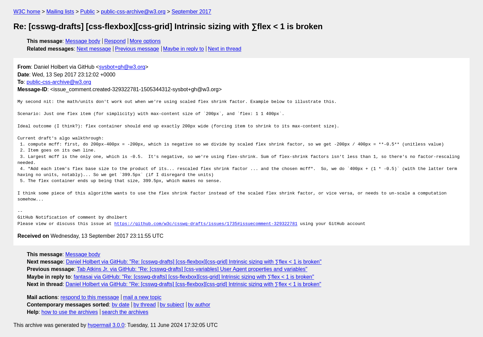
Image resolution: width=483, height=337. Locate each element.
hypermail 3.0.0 (106, 325)
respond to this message (89, 297)
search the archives (125, 312)
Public (87, 11)
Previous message (137, 49)
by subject (172, 304)
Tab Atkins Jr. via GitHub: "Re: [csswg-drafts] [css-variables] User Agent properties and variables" (192, 269)
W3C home (26, 11)
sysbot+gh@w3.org (122, 67)
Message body (82, 41)
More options (145, 41)
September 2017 (191, 11)
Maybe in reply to (183, 49)
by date (120, 304)
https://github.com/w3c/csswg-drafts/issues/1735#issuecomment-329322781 (206, 224)
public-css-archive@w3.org (133, 11)
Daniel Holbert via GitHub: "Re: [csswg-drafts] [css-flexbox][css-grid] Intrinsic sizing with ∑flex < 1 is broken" (194, 262)
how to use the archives (70, 312)
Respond (115, 41)
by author (199, 304)
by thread (144, 304)
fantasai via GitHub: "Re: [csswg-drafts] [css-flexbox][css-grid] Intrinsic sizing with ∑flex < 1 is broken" (194, 277)
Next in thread (224, 49)
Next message (94, 49)
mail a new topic (142, 297)
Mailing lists (60, 11)
